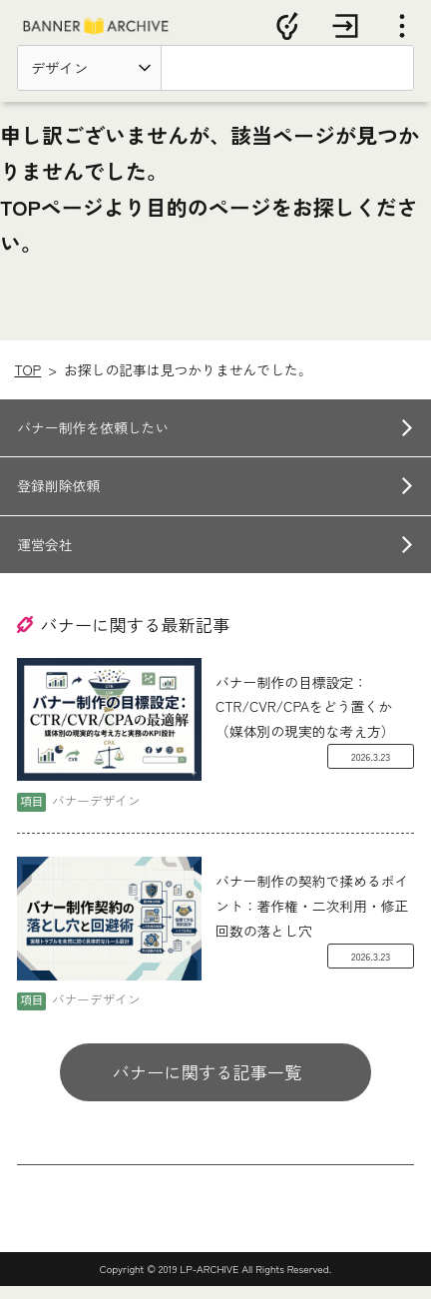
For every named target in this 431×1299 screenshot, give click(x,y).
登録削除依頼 (58, 498)
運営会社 (44, 557)
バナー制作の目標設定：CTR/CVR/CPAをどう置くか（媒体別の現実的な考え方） (305, 719)
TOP (27, 381)
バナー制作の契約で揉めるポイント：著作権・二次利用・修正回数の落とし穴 (312, 919)
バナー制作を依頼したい (93, 439)
